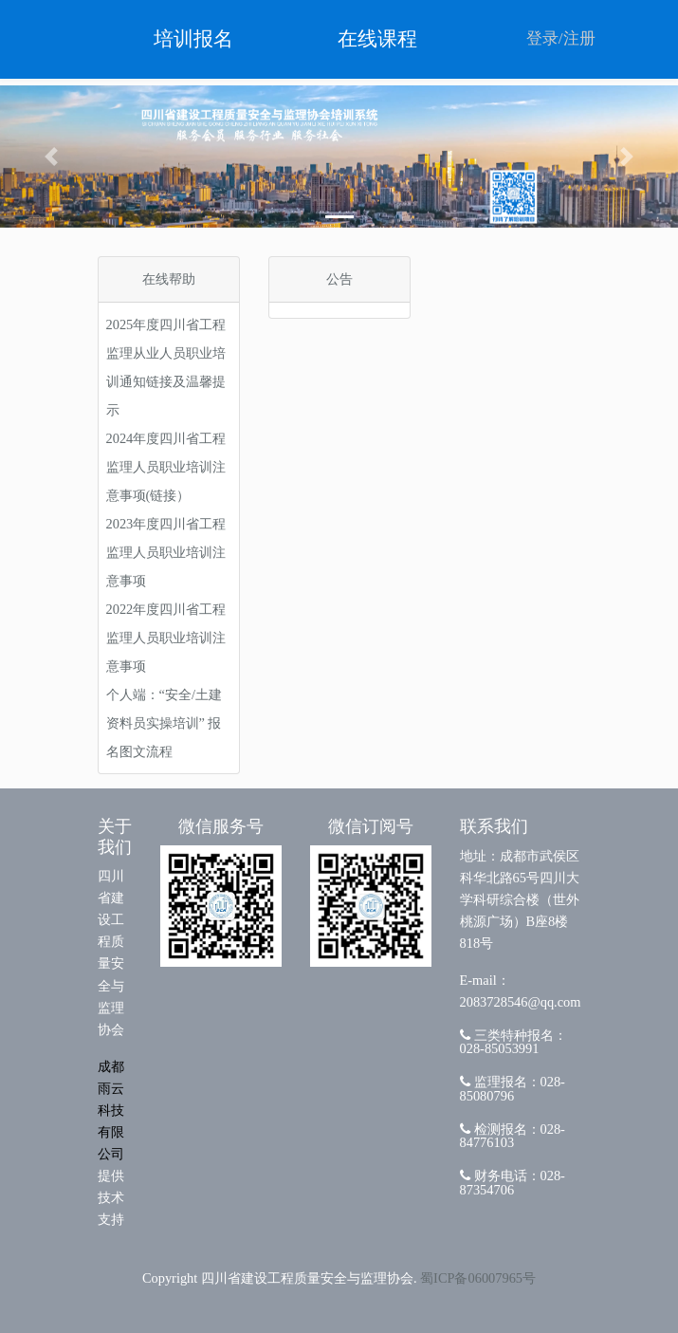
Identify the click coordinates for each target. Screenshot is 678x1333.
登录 (542, 38)
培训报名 (193, 38)
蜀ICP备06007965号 (478, 1278)
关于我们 (115, 837)
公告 (339, 279)
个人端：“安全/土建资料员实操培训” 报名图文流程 (164, 723)
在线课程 (377, 38)
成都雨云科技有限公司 (111, 1110)
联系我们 (494, 826)
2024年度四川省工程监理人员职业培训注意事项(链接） (166, 467)
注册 (579, 38)
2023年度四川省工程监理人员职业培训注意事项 (166, 552)
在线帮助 (168, 279)
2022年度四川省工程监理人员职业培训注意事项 (166, 638)
